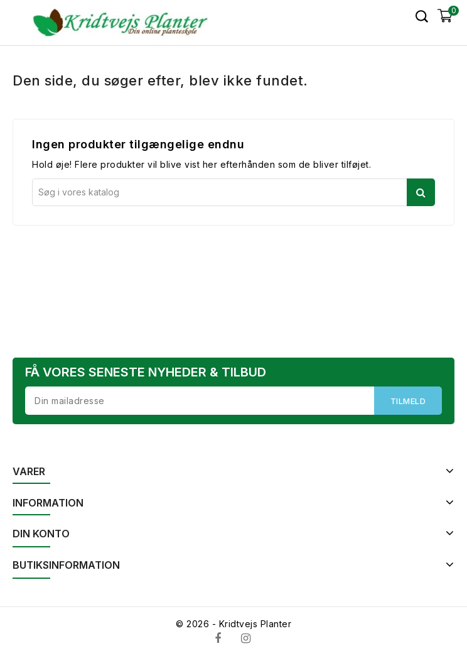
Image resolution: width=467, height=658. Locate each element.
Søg (421, 192)
